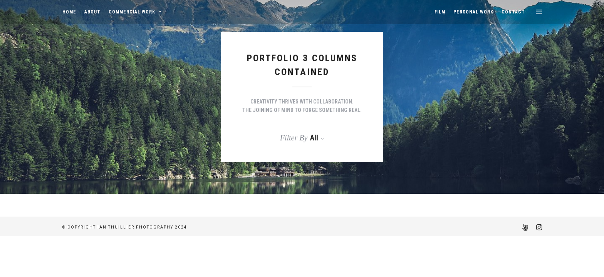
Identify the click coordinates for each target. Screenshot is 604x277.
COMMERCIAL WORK (132, 12)
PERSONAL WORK (473, 12)
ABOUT (92, 12)
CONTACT (513, 12)
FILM (440, 12)
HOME (69, 12)
